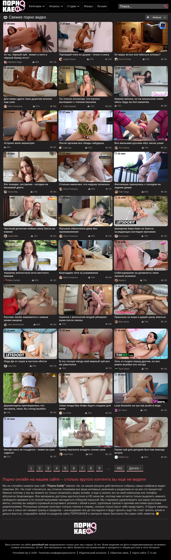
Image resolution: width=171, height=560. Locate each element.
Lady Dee (10, 366)
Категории (35, 6)
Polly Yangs (122, 192)
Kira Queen (122, 236)
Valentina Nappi (13, 62)
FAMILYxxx (122, 457)
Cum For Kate (123, 59)
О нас (153, 552)
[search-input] (143, 6)
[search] (165, 6)
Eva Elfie (65, 413)
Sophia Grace (67, 59)
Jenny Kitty (11, 192)
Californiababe (67, 106)
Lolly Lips (65, 147)
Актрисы (54, 6)
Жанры (88, 6)
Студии (71, 6)
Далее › (135, 468)
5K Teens (121, 410)
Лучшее (102, 6)
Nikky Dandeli (12, 280)
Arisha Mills (11, 236)
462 (119, 468)
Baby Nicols (122, 321)
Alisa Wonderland (14, 324)
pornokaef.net (40, 544)
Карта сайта (139, 552)
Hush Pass (66, 454)
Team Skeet (122, 368)
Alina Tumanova (13, 106)
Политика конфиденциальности (57, 552)
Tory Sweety (122, 147)
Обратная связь (119, 552)
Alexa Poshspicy (68, 189)
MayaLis (120, 280)
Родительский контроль (93, 552)
